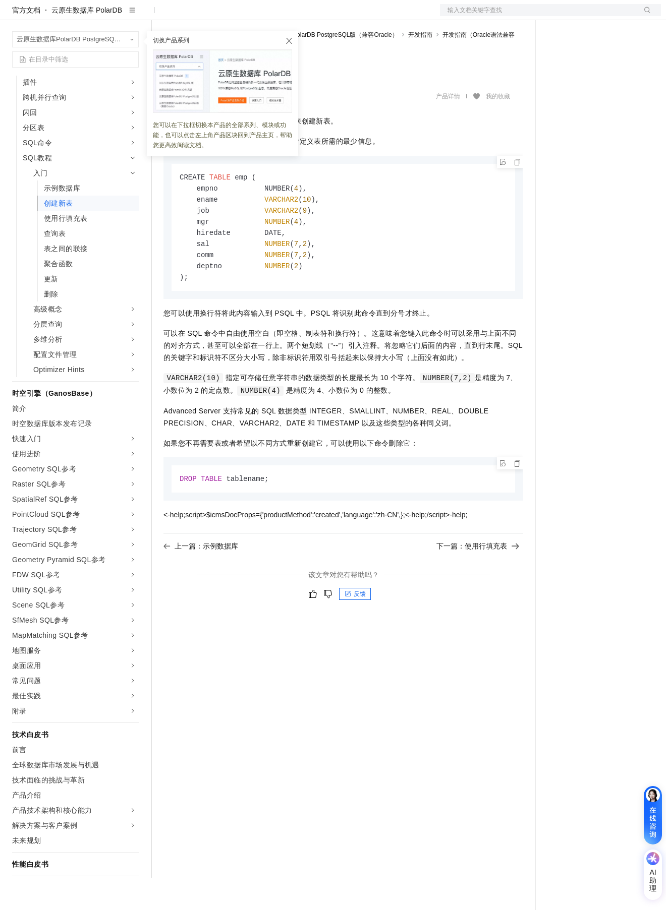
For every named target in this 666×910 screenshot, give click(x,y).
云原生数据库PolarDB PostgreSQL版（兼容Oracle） (327, 67)
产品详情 (448, 128)
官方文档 (26, 42)
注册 (607, 16)
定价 (277, 16)
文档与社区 (204, 16)
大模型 (103, 16)
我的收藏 (498, 129)
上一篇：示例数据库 (200, 584)
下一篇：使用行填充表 (477, 584)
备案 (559, 16)
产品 (131, 16)
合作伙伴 (340, 16)
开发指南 (420, 67)
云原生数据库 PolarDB (86, 42)
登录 (644, 16)
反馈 (355, 631)
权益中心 (246, 16)
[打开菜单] (16, 16)
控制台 (583, 16)
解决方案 (162, 16)
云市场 (305, 16)
